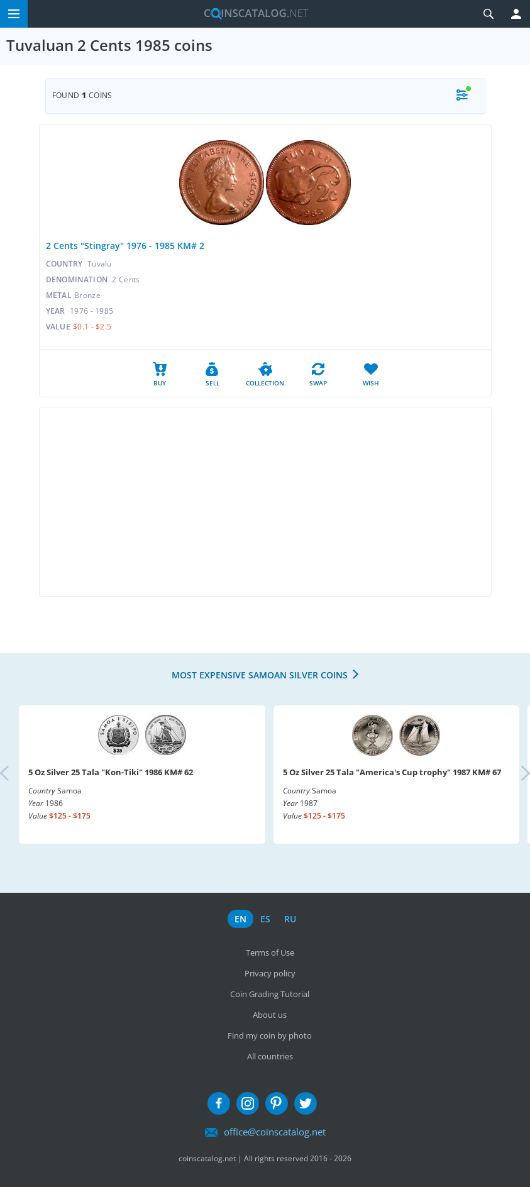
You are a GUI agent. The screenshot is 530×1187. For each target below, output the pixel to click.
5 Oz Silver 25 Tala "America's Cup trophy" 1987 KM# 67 (392, 772)
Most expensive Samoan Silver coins (260, 675)
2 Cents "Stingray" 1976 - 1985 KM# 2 (125, 245)
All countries (270, 1056)
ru (290, 919)
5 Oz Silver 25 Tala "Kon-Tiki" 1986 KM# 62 (110, 772)
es (265, 919)
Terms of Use (270, 952)
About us (270, 1014)
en (240, 919)
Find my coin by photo (270, 1035)
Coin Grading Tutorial (269, 994)
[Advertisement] (265, 502)
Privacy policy (270, 973)
